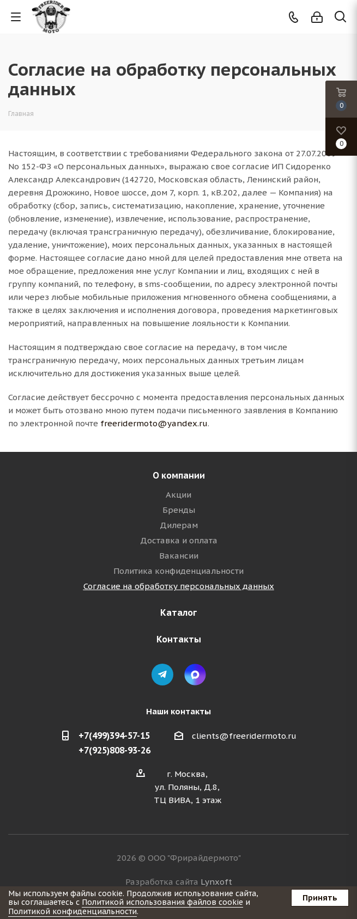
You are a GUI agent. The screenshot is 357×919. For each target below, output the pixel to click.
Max (195, 674)
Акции (178, 494)
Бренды (178, 510)
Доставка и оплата (178, 540)
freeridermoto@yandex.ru (154, 423)
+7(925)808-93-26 (114, 750)
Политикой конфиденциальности (72, 911)
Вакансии (178, 555)
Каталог (178, 612)
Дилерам (179, 525)
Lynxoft (216, 882)
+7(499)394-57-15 (114, 735)
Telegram (162, 674)
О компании (179, 475)
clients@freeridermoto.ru (244, 736)
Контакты (178, 639)
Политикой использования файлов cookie (162, 902)
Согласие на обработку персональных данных (178, 586)
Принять (319, 898)
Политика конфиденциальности (178, 571)
